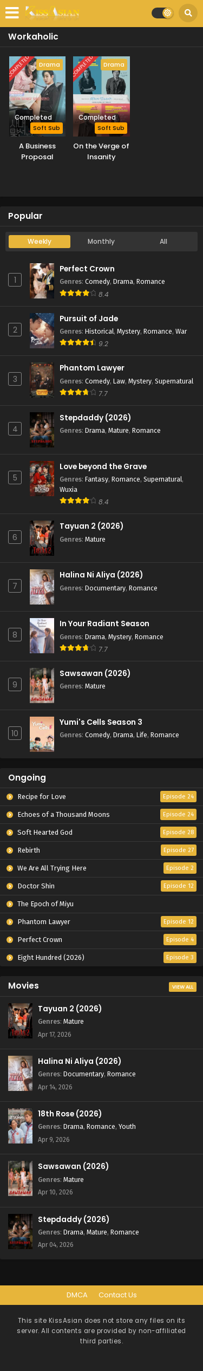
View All (182, 987)
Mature (118, 430)
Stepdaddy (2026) (95, 418)
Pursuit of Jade (89, 319)
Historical (99, 331)
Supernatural (174, 381)
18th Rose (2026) (70, 1114)
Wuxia (68, 489)
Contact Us (118, 1295)
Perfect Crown (87, 269)
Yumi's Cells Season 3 (101, 722)
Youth (127, 1126)
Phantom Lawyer (92, 368)
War (181, 331)
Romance (150, 281)
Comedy (97, 281)
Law (119, 381)
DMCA (77, 1295)
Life (141, 735)
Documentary (105, 588)
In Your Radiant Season (104, 624)
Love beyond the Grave (103, 467)
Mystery (128, 331)
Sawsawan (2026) (95, 673)
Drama (123, 281)
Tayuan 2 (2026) (91, 526)
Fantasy (96, 479)
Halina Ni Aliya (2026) (101, 575)
